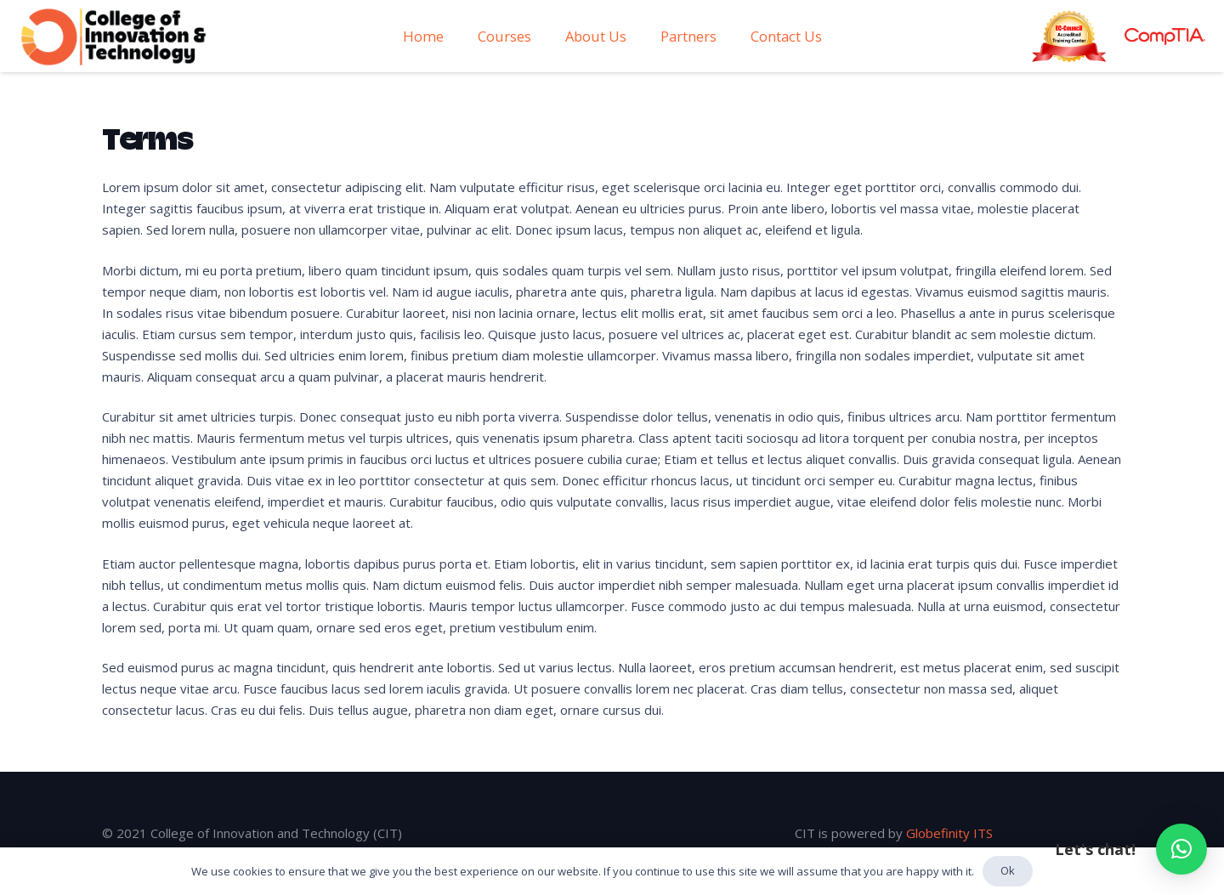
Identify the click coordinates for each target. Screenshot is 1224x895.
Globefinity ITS (949, 832)
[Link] (114, 36)
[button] (1181, 849)
